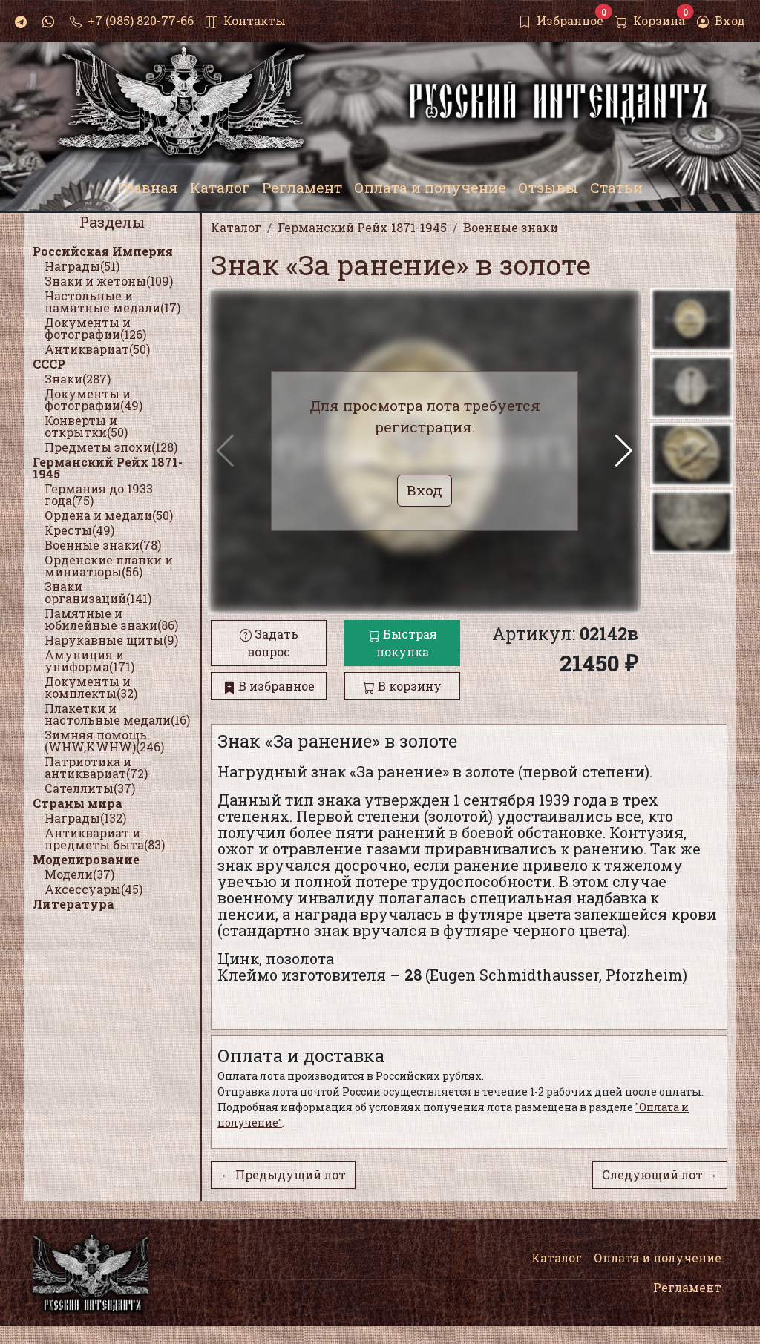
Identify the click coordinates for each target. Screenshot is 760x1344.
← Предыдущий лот (283, 1174)
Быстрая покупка (402, 642)
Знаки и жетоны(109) (109, 281)
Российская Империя (103, 251)
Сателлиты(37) (90, 788)
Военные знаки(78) (103, 545)
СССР (49, 364)
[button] (624, 451)
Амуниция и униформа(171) (89, 660)
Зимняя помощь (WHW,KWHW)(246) (104, 740)
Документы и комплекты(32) (91, 687)
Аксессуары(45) (93, 889)
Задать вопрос (269, 642)
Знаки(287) (78, 378)
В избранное (269, 686)
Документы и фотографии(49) (93, 399)
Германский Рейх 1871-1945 (108, 467)
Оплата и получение (657, 1257)
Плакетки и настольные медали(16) (117, 714)
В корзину (402, 686)
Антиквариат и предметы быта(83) (105, 838)
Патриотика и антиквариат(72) (96, 767)
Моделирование (86, 859)
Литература (73, 904)
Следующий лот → (660, 1174)
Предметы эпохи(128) (111, 447)
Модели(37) (79, 874)
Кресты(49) (79, 530)
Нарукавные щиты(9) (111, 640)
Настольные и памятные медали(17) (112, 301)
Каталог (556, 1257)
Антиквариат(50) (97, 349)
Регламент (687, 1287)
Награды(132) (85, 818)
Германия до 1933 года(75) (99, 494)
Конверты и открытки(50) (86, 426)
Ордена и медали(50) (109, 515)
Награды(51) (82, 266)
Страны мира (77, 803)
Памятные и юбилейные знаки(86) (111, 619)
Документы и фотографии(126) (95, 328)
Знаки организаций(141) (98, 592)
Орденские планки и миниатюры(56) (109, 565)
